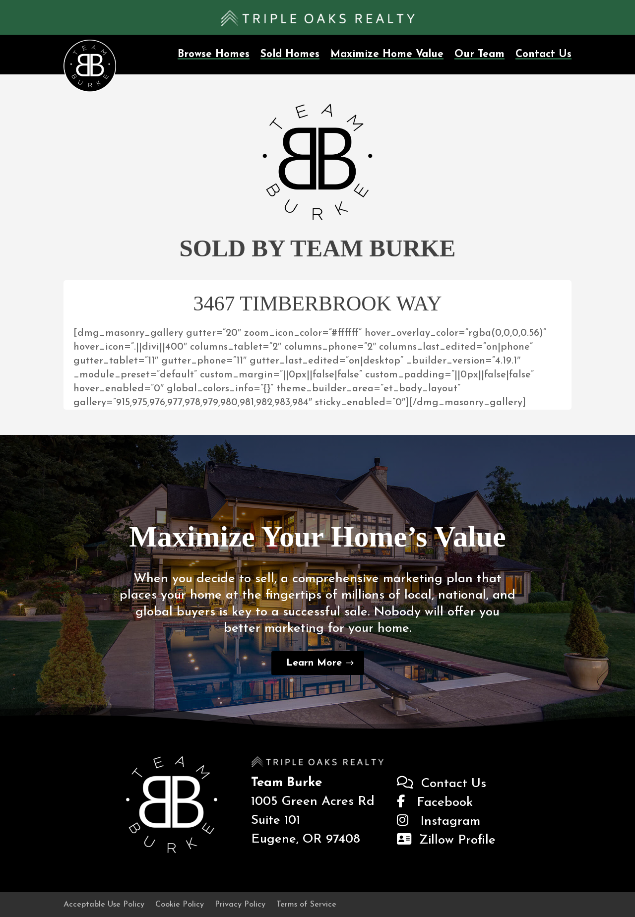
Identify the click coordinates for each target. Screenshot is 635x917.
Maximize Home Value (387, 54)
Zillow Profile (446, 840)
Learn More (314, 663)
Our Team (479, 54)
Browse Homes (214, 54)
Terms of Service (306, 905)
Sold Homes (289, 54)
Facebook (435, 802)
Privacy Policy (240, 905)
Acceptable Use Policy (104, 905)
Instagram (438, 821)
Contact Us (543, 54)
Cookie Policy (179, 905)
